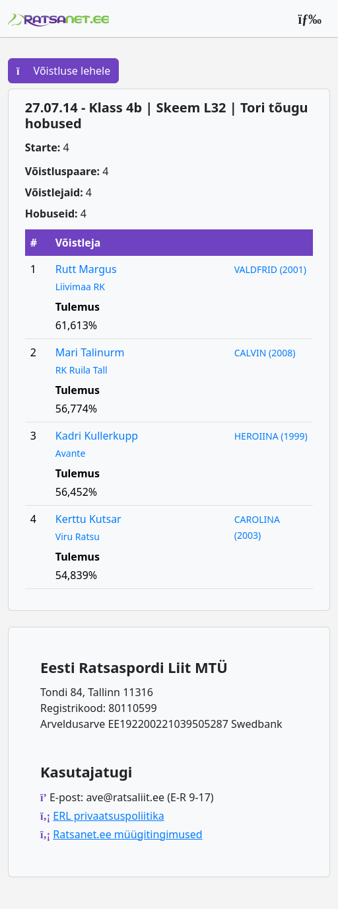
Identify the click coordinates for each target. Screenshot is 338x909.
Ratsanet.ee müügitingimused (127, 834)
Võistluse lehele (63, 70)
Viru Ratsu (77, 536)
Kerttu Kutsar (88, 519)
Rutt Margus (86, 269)
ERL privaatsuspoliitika (108, 816)
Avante (70, 453)
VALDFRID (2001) (270, 269)
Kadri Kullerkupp (96, 435)
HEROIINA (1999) (271, 436)
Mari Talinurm (90, 352)
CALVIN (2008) (265, 352)
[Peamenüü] (309, 18)
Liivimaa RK (80, 286)
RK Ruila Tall (81, 370)
